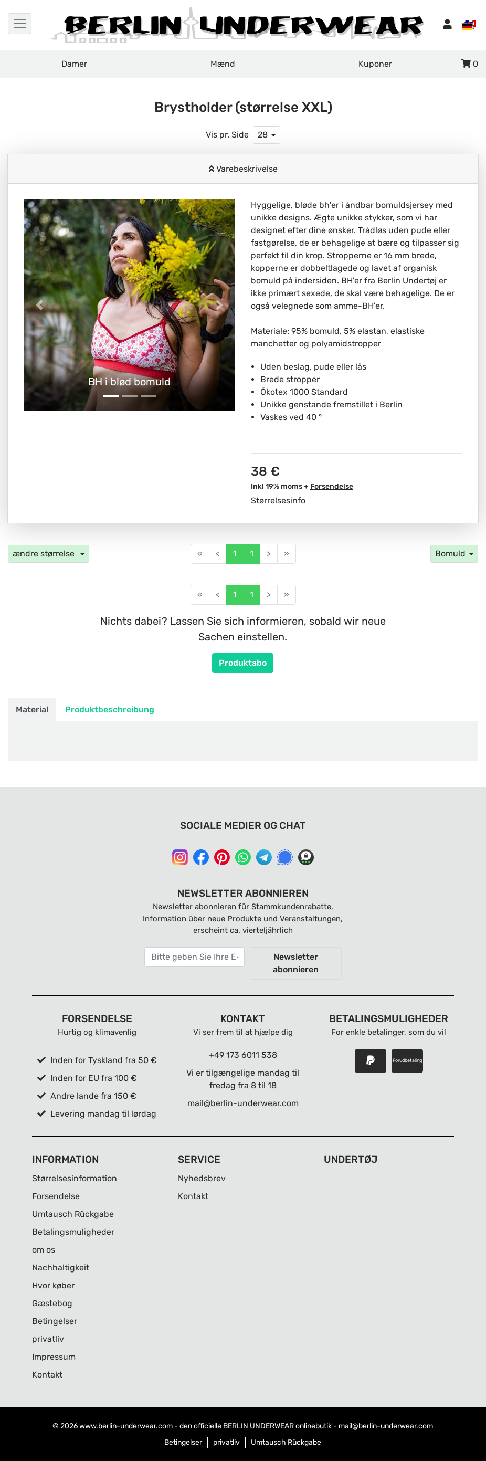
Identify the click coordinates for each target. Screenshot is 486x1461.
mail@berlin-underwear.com (243, 1103)
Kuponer (375, 64)
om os (43, 1250)
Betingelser (54, 1321)
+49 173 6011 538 (243, 1055)
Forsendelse (331, 486)
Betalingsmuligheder (73, 1232)
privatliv (48, 1339)
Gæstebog (52, 1303)
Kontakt (47, 1375)
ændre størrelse (45, 554)
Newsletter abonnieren (296, 963)
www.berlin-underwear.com (126, 1426)
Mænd (222, 64)
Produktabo (243, 663)
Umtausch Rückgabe (73, 1214)
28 (263, 135)
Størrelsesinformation (74, 1178)
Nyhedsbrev (202, 1178)
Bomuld (450, 554)
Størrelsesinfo (278, 501)
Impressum (54, 1357)
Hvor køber (53, 1285)
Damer (74, 64)
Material (32, 709)
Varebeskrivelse (246, 169)
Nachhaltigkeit (60, 1268)
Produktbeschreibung (109, 709)
